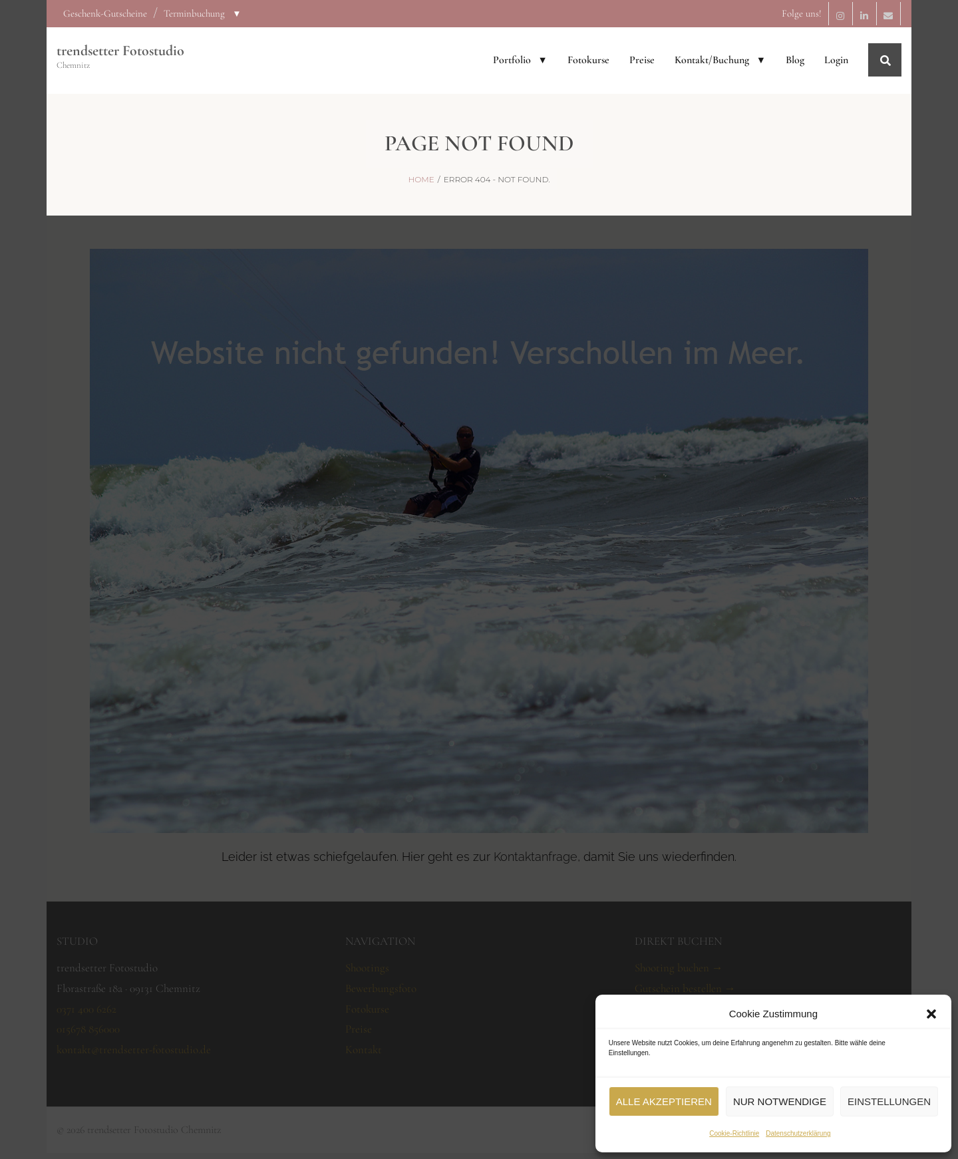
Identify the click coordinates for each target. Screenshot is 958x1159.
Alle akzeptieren (664, 1101)
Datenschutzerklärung (798, 1133)
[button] (931, 1014)
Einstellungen (889, 1101)
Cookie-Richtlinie (734, 1133)
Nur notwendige (779, 1101)
